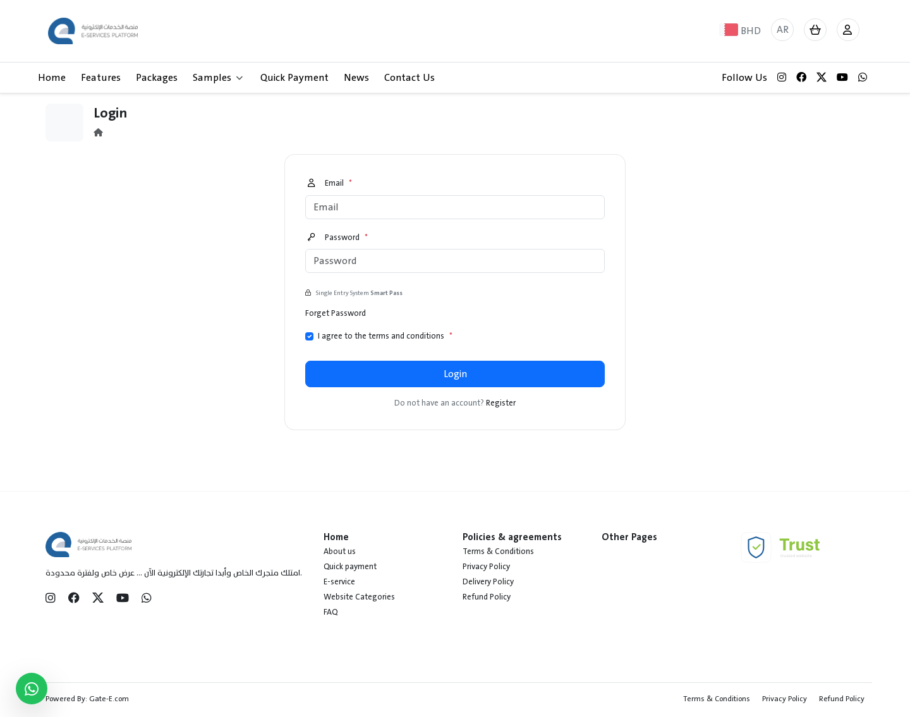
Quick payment (350, 567)
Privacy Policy (486, 567)
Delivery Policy (488, 582)
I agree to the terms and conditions (385, 336)
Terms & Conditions (498, 551)
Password (338, 238)
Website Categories (359, 597)
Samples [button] (218, 77)
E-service (339, 582)
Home (52, 77)
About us (340, 551)
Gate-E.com (109, 698)
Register (501, 403)
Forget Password (335, 313)
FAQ (330, 612)
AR (783, 29)
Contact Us (409, 77)
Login (455, 374)
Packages (157, 77)
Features (101, 77)
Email (330, 184)
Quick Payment (294, 77)
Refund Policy (487, 597)
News (356, 77)
